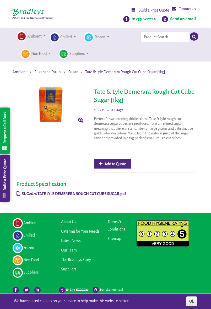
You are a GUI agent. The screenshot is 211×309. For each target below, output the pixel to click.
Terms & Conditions (116, 225)
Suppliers (68, 269)
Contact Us (184, 9)
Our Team (69, 250)
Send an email (183, 19)
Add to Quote (115, 164)
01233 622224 (144, 19)
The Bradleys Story (76, 260)
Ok (191, 301)
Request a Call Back (4, 130)
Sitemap (114, 239)
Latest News (71, 241)
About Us (68, 222)
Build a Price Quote (150, 10)
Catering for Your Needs (80, 231)
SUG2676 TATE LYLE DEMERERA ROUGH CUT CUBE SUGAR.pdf (71, 194)
